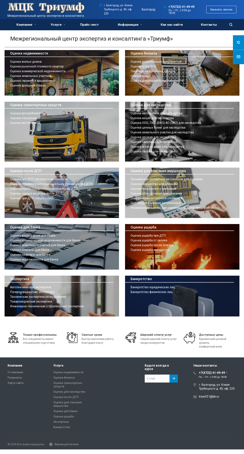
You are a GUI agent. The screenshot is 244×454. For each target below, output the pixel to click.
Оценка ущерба (143, 227)
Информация (130, 24)
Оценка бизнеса (144, 53)
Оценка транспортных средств (35, 105)
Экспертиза (19, 279)
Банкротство (141, 279)
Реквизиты (15, 377)
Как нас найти (172, 24)
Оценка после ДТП (26, 171)
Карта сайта (15, 383)
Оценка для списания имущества (158, 171)
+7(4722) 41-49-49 (181, 7)
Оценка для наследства (151, 105)
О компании (15, 372)
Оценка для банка (25, 227)
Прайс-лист (89, 24)
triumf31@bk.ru (209, 396)
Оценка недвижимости (29, 53)
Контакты (209, 24)
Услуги (58, 24)
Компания (26, 24)
